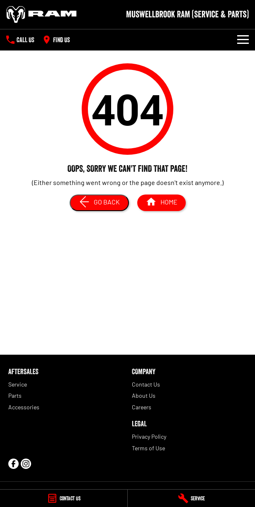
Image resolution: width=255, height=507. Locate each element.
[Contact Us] (63, 498)
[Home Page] (41, 14)
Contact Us (146, 384)
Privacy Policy (149, 436)
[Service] (191, 498)
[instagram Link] (26, 464)
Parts (15, 395)
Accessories (23, 407)
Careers (141, 407)
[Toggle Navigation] (243, 39)
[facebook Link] (13, 464)
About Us (143, 395)
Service (17, 384)
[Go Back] (99, 203)
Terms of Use (148, 448)
